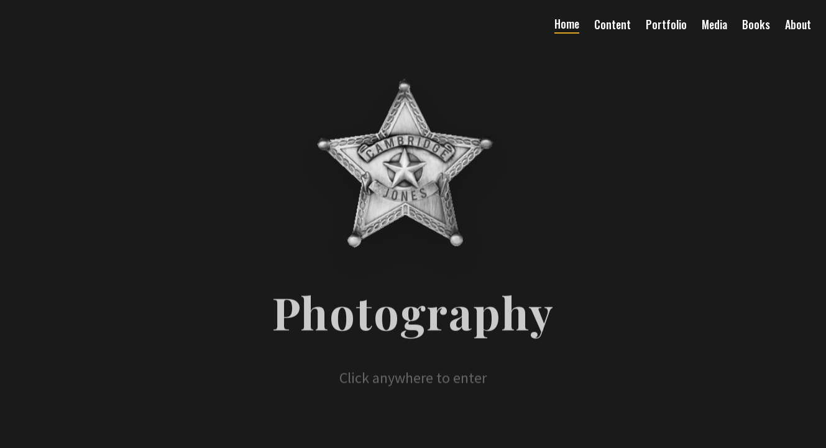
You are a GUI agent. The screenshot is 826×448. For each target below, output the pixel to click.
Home (566, 24)
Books (756, 24)
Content (612, 24)
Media (714, 24)
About (798, 24)
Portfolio (666, 24)
